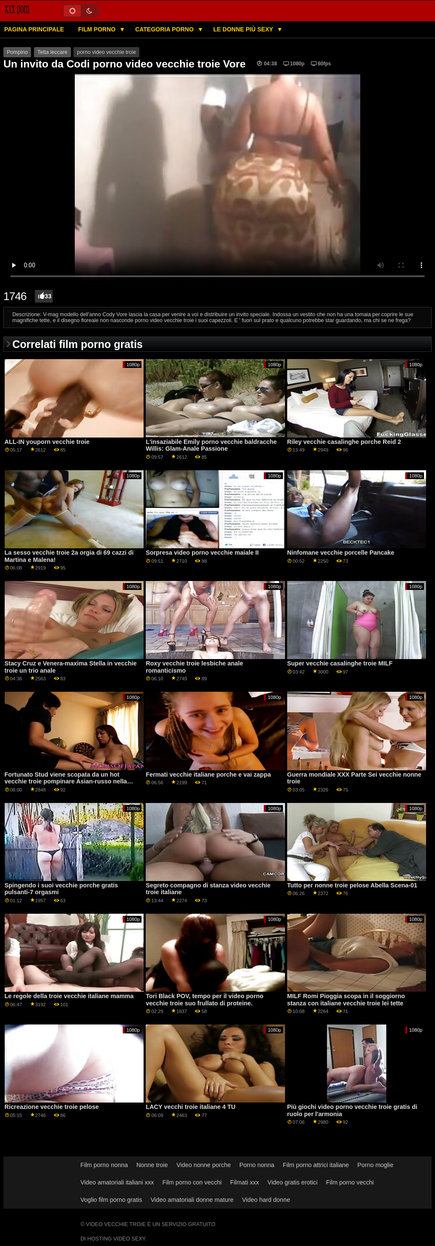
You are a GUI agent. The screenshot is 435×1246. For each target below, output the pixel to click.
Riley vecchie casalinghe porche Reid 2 (344, 441)
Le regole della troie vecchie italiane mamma (69, 996)
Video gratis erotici (293, 1182)
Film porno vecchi (350, 1182)
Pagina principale (34, 29)
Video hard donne (266, 1199)
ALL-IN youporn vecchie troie (47, 441)
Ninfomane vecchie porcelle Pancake (340, 552)
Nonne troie (152, 1165)
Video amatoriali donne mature (191, 1199)
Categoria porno (165, 29)
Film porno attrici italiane (316, 1165)
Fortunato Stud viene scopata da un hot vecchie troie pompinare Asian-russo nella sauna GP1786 (66, 781)
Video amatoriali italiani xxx (117, 1182)
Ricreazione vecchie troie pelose (52, 1106)
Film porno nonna (104, 1165)
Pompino (17, 52)
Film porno (97, 29)
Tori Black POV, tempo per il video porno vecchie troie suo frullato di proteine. (204, 1000)
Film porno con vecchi (192, 1182)
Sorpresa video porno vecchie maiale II (202, 552)
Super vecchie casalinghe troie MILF (340, 663)
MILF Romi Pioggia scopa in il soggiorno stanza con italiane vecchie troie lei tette (346, 1000)
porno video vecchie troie (106, 52)
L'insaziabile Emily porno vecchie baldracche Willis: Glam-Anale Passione (211, 445)
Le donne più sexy (243, 29)
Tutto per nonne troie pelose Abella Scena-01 (352, 885)
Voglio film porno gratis (111, 1199)
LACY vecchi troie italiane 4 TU (190, 1106)
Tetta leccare (52, 52)
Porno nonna (256, 1165)
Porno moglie (375, 1165)
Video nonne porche (203, 1165)
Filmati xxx (244, 1182)
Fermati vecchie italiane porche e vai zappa (208, 774)
